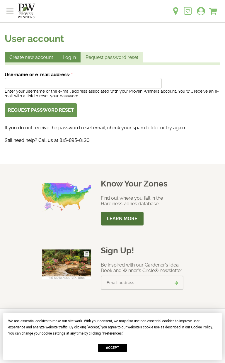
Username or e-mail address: (39, 74)
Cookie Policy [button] (201, 327)
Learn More (122, 218)
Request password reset (112, 57)
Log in (69, 57)
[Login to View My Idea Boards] (188, 8)
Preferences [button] (112, 333)
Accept (112, 348)
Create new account (31, 57)
